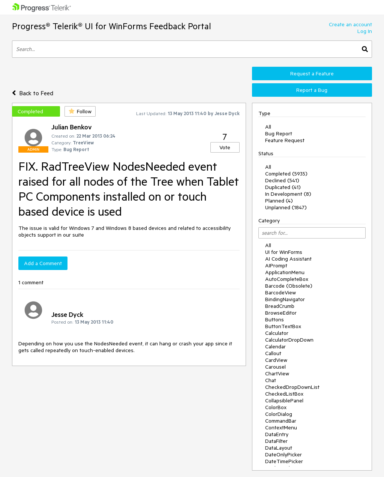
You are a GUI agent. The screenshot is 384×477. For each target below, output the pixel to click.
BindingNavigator (285, 299)
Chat (270, 380)
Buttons (274, 319)
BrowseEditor (281, 312)
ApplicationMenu (284, 272)
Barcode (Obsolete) (288, 285)
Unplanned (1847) (286, 207)
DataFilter (276, 441)
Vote (224, 147)
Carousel (275, 366)
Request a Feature (312, 73)
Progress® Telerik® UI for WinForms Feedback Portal (111, 26)
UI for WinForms (283, 252)
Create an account (350, 24)
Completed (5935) (286, 173)
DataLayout (278, 447)
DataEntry (276, 434)
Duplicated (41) (283, 187)
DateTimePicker (284, 461)
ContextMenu (281, 427)
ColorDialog (278, 414)
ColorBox (275, 407)
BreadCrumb (279, 306)
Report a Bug (311, 90)
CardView (276, 360)
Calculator (276, 333)
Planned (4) (279, 200)
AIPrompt (276, 265)
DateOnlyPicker (283, 454)
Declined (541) (282, 180)
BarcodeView (280, 292)
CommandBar (280, 420)
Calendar (275, 346)
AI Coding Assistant (288, 258)
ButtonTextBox (283, 326)
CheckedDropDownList (292, 387)
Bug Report (278, 133)
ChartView (277, 373)
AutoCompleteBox (286, 279)
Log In (364, 31)
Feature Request (284, 140)
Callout (273, 353)
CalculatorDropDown (289, 339)
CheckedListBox (284, 393)
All (268, 126)
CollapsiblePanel (284, 400)
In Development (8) (288, 193)
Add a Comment (43, 263)
